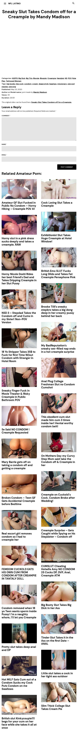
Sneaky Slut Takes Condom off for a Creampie (51, 102)
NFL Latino (14, 3)
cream (35, 84)
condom (28, 84)
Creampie (51, 78)
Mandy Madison (40, 92)
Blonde (36, 78)
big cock (19, 84)
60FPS (15, 78)
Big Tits (29, 78)
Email (4, 155)
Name (4, 144)
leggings (53, 84)
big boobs (11, 84)
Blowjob (43, 78)
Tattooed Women (13, 81)
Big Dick (21, 78)
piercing (12, 87)
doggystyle (44, 84)
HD (66, 78)
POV (70, 78)
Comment (6, 116)
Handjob (60, 78)
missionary (62, 84)
